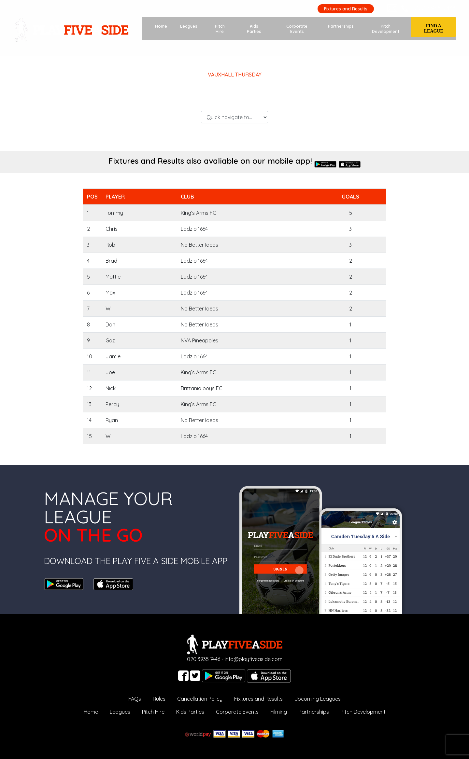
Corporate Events (296, 28)
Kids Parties (254, 28)
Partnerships (341, 26)
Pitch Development (385, 28)
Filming (278, 712)
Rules (159, 699)
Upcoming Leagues (317, 699)
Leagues (188, 26)
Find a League (433, 28)
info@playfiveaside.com (253, 659)
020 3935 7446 (435, 8)
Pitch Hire (220, 28)
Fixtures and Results (345, 9)
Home (161, 26)
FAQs (134, 699)
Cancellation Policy (199, 699)
